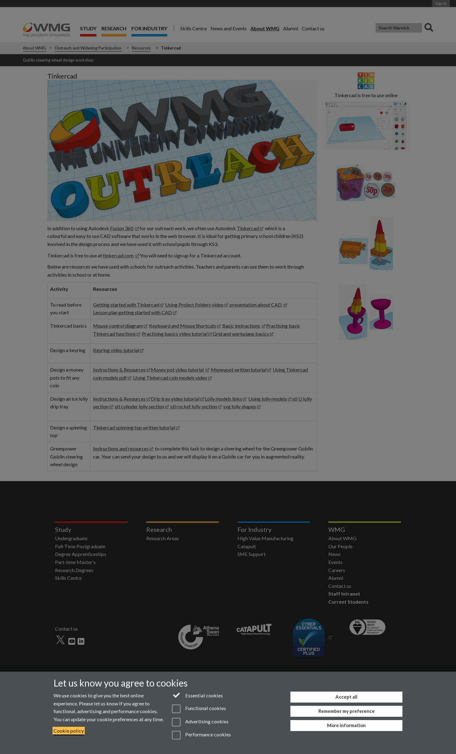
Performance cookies (201, 735)
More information (346, 725)
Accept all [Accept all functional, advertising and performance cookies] (346, 697)
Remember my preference (346, 711)
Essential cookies (197, 695)
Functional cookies (199, 709)
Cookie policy (68, 731)
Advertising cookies (200, 722)
